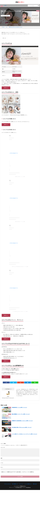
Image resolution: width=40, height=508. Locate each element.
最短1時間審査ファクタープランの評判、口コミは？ (21, 414)
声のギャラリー (23, 486)
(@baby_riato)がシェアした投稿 (20, 176)
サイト (2, 467)
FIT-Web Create (19, 487)
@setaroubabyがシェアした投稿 (20, 221)
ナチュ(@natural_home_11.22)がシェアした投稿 (20, 311)
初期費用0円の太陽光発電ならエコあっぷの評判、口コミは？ (22, 420)
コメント (3, 447)
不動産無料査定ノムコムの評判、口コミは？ (19, 407)
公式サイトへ (17, 75)
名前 (1, 458)
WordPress (28, 487)
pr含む (5, 5)
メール (2, 462)
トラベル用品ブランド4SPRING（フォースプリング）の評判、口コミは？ (24, 434)
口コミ (8, 15)
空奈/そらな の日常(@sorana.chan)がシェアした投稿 (20, 266)
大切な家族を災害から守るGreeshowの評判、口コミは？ (22, 427)
